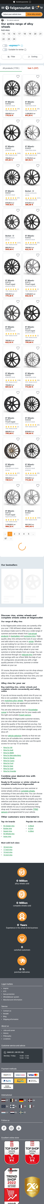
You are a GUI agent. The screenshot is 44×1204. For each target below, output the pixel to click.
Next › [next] (11, 539)
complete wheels (28, 791)
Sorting (32, 57)
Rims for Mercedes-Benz (12, 755)
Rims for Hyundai (9, 771)
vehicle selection (14, 736)
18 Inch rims (7, 847)
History (5, 1033)
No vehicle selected (13, 20)
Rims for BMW (8, 753)
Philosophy (7, 1036)
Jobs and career (9, 1030)
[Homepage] (2, 20)
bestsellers (15, 636)
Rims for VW (7, 748)
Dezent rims (7, 831)
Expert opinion (25, 715)
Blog (4, 1017)
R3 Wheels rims (8, 834)
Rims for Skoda (8, 758)
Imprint (5, 988)
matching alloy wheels (14, 701)
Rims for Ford (8, 763)
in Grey (30, 829)
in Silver (31, 831)
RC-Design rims (8, 826)
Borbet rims (7, 829)
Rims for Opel (8, 769)
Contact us (7, 1011)
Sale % (33, 68)
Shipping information (10, 1019)
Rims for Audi (8, 750)
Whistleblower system (11, 997)
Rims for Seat (8, 766)
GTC (4, 991)
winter (31, 641)
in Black (31, 826)
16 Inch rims (7, 855)
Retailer (6, 1014)
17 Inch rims (7, 850)
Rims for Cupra (8, 761)
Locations (6, 1039)
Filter (11, 57)
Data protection (9, 994)
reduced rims (27, 655)
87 (6, 538)
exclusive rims (30, 636)
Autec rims (7, 837)
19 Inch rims (7, 852)
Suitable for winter (17, 49)
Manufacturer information (12, 1000)
